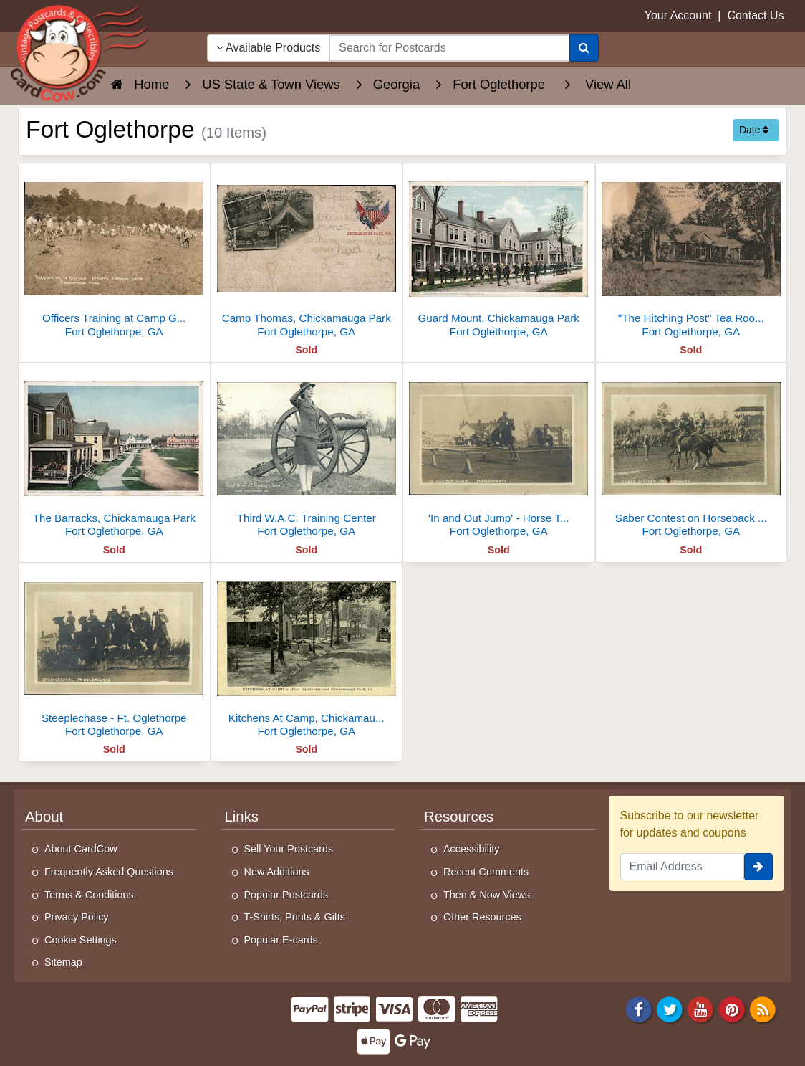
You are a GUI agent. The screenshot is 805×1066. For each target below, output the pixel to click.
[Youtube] (701, 1008)
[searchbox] (449, 48)
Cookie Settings (80, 940)
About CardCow (80, 849)
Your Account (678, 15)
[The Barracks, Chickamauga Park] (114, 454)
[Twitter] (670, 1008)
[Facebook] (639, 1008)
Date (753, 129)
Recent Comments (486, 871)
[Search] (584, 48)
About (44, 816)
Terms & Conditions (89, 894)
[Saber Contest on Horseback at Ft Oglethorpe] (691, 454)
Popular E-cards (281, 940)
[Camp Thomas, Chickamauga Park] (307, 254)
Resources (458, 816)
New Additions (276, 871)
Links (242, 816)
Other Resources (482, 917)
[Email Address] (682, 866)
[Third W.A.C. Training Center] (307, 454)
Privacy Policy (76, 917)
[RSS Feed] (763, 1008)
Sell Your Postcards (289, 849)
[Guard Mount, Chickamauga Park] (498, 254)
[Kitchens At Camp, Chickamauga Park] (307, 654)
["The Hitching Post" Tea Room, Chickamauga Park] (691, 254)
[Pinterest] (732, 1008)
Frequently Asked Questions (108, 871)
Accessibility (471, 849)
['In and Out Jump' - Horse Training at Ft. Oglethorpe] (498, 454)
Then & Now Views (486, 894)
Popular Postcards (286, 894)
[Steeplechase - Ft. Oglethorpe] (114, 654)
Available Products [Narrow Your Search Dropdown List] (268, 48)
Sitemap (63, 962)
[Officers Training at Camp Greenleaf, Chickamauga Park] (114, 254)
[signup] (758, 866)
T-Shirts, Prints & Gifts (295, 917)
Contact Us (755, 15)
